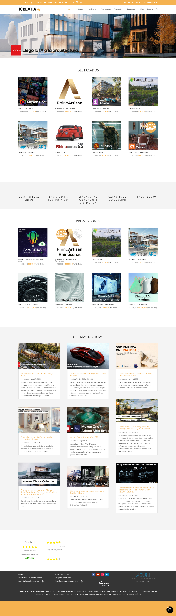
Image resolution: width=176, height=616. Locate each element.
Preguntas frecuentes (63, 578)
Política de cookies (62, 574)
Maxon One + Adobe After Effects (85, 437)
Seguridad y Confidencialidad (28, 581)
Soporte (150, 9)
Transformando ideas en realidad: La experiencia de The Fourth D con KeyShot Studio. (136, 489)
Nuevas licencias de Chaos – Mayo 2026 (37, 374)
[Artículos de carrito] (43, 581)
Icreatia (26, 379)
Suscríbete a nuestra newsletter (66, 581)
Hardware (92, 9)
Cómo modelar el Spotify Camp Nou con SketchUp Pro (136, 374)
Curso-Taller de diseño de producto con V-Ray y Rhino (38, 438)
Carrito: (138, 2)
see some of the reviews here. (30, 555)
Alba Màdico (77, 379)
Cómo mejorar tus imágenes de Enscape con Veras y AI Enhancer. (134, 427)
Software (79, 9)
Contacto (21, 574)
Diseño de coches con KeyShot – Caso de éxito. (88, 374)
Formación (118, 9)
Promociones (106, 9)
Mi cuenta (128, 2)
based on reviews (30, 550)
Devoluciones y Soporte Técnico (30, 578)
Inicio (68, 9)
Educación (131, 9)
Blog (142, 9)
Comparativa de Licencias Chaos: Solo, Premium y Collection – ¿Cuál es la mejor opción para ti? (39, 492)
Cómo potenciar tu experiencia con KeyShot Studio (87, 492)
